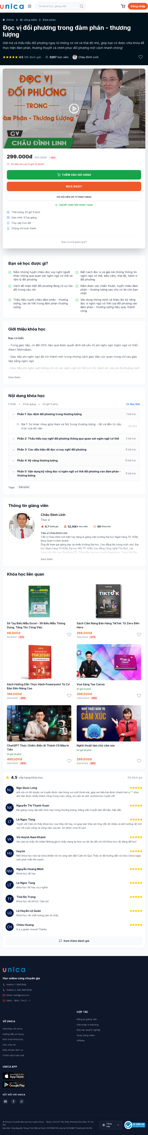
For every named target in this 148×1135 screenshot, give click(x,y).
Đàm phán (49, 19)
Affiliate (81, 1040)
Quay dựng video (86, 1035)
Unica (8, 19)
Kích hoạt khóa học (13, 1039)
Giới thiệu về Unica (12, 1028)
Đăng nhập (138, 6)
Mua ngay (74, 186)
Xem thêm (14, 377)
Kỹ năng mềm (28, 19)
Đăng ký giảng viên (87, 1019)
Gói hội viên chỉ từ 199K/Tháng (74, 197)
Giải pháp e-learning (87, 1024)
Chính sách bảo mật (13, 1055)
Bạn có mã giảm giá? (74, 242)
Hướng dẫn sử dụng (13, 1034)
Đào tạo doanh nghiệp (88, 1029)
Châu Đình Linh (88, 57)
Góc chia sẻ (9, 1044)
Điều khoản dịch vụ (13, 1050)
